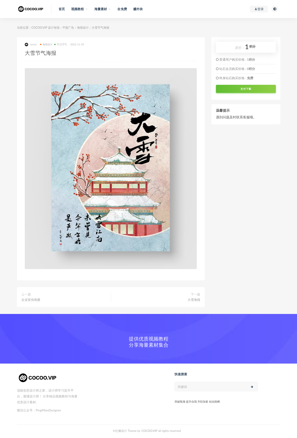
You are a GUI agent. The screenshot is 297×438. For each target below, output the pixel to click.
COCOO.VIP (150, 431)
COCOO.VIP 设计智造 (46, 27)
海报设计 (83, 27)
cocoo (31, 44)
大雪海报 (194, 300)
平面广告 (68, 27)
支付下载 (245, 89)
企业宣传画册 (30, 300)
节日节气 (60, 44)
